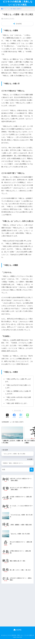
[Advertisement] (17, 608)
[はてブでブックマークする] (20, 416)
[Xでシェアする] (7, 416)
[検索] (32, 470)
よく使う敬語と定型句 (16, 422)
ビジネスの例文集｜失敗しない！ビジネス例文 (18, 3)
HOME (17, 630)
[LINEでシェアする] (27, 416)
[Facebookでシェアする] (14, 416)
